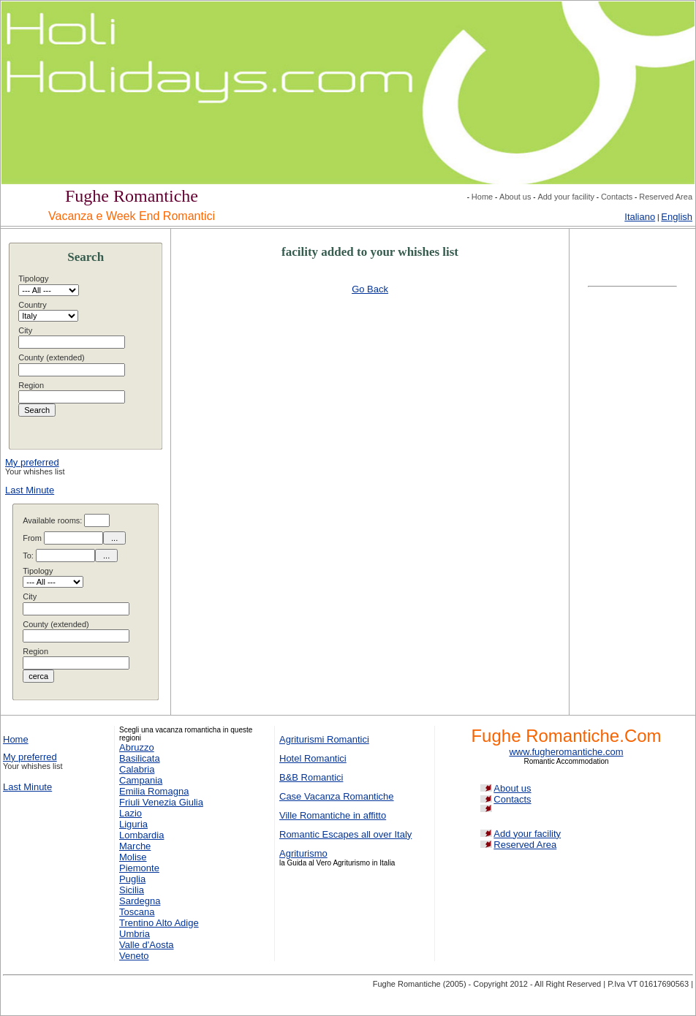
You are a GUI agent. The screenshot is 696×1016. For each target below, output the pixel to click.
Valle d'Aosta (146, 944)
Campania (140, 780)
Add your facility (565, 196)
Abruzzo (136, 747)
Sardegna (139, 900)
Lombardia (141, 835)
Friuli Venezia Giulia (161, 802)
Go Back (370, 289)
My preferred (32, 462)
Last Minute (29, 490)
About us (515, 196)
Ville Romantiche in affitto (332, 815)
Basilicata (139, 758)
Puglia (132, 878)
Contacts (616, 196)
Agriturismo (303, 853)
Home (482, 196)
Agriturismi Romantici (324, 739)
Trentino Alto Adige (159, 922)
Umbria (134, 933)
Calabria (136, 769)
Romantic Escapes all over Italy (345, 834)
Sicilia (131, 889)
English (676, 216)
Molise (133, 857)
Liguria (133, 824)
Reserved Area (665, 196)
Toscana (136, 911)
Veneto (134, 955)
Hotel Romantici (313, 758)
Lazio (130, 813)
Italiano (639, 216)
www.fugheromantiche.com (566, 751)
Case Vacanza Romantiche (336, 796)
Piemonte (139, 868)
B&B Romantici (311, 777)
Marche (135, 846)
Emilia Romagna (154, 791)
